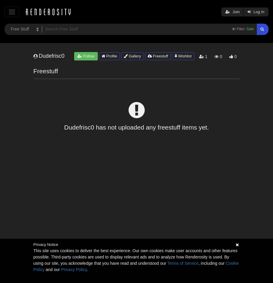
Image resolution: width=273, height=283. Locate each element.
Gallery (132, 56)
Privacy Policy (74, 269)
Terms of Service (183, 263)
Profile (109, 56)
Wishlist (183, 56)
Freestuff (158, 56)
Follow (85, 56)
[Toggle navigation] (11, 12)
